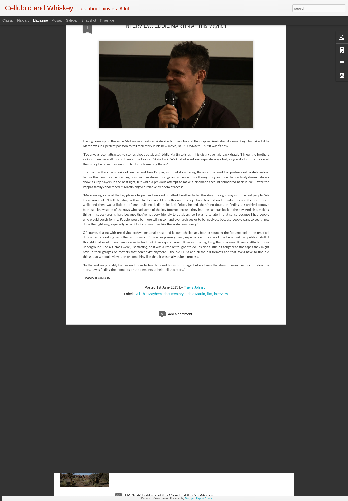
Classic (8, 20)
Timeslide (107, 20)
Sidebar (72, 20)
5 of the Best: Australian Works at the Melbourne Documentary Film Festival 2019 (166, 385)
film (209, 207)
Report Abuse (204, 498)
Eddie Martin (195, 207)
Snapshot (88, 20)
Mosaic (56, 20)
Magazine (40, 20)
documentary (173, 207)
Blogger (189, 498)
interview (221, 207)
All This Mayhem (149, 207)
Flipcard (23, 20)
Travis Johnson (195, 201)
